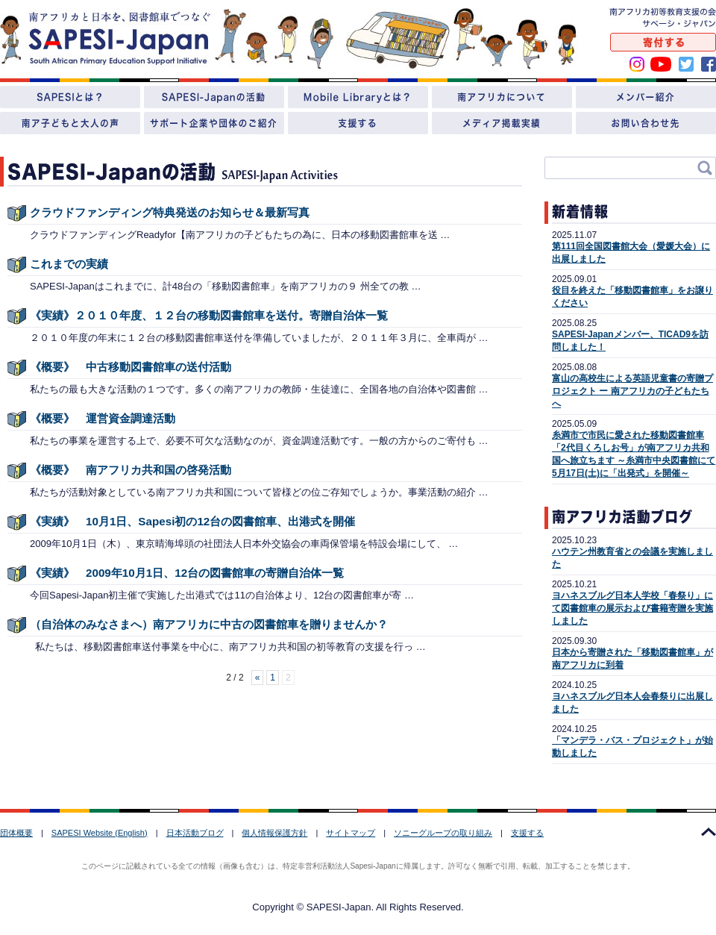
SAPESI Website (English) (99, 832)
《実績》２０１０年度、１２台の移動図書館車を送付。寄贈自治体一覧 (209, 315)
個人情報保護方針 (274, 832)
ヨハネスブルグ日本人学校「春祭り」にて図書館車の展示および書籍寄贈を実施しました (632, 608)
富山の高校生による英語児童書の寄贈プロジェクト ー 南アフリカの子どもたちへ (632, 391)
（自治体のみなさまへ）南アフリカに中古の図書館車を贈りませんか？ (209, 624)
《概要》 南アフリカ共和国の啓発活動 (130, 469)
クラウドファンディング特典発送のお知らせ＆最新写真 (170, 212)
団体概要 (16, 832)
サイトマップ (350, 832)
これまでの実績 (69, 263)
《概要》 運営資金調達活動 (102, 418)
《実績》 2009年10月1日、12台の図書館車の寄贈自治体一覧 (187, 572)
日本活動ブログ (195, 832)
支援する (527, 832)
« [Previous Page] (257, 677)
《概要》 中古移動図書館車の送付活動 (130, 366)
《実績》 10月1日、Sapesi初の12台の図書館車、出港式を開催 (192, 521)
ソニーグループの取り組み (443, 832)
